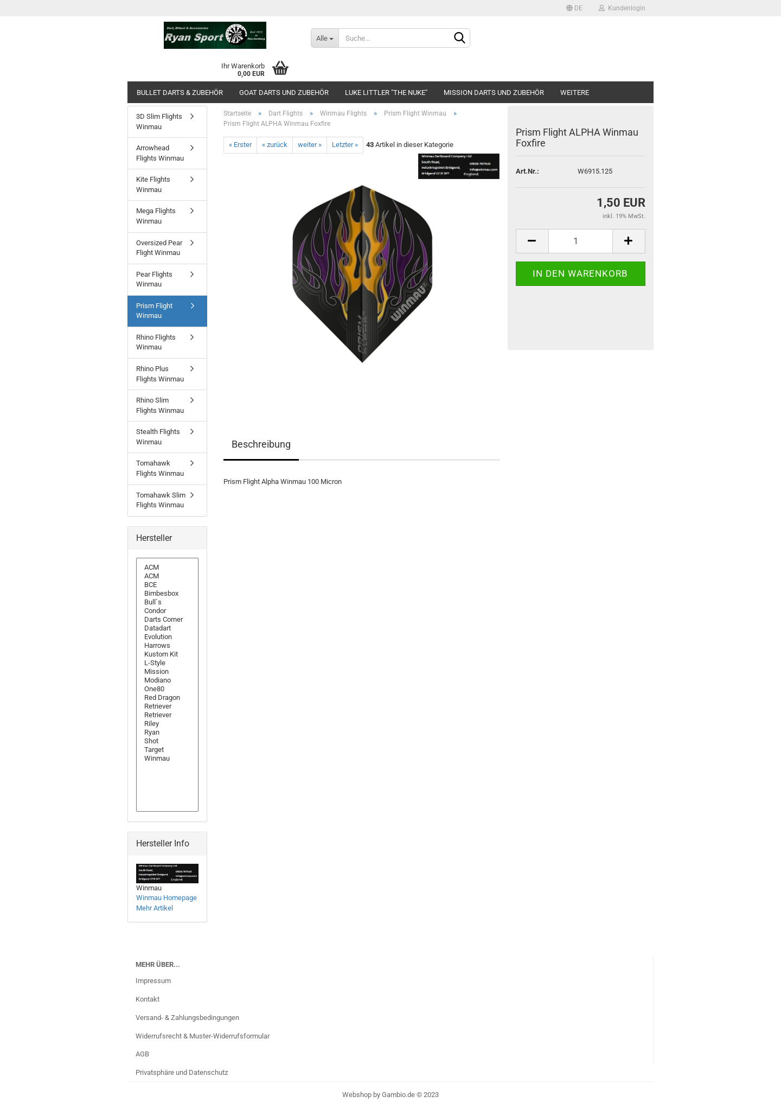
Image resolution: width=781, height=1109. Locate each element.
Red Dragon (167, 697)
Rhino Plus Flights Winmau (160, 374)
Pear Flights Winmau (154, 279)
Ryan (167, 732)
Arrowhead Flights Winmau (160, 153)
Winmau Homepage (166, 898)
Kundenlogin (622, 8)
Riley (167, 723)
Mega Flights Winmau (156, 216)
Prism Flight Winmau (154, 311)
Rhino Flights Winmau (156, 342)
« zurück (274, 145)
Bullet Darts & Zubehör (180, 92)
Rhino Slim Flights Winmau (160, 405)
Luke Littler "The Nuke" (386, 92)
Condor (167, 611)
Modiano (167, 680)
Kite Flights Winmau (153, 184)
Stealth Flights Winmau (158, 437)
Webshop (357, 1095)
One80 (167, 689)
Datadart (167, 628)
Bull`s (167, 602)
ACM (167, 567)
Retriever (167, 706)
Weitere (574, 92)
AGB (142, 1054)
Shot (167, 741)
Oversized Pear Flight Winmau (159, 248)
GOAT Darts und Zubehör (284, 92)
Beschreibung (261, 444)
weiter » (310, 145)
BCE (167, 585)
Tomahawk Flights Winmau (160, 468)
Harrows (167, 645)
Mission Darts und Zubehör (494, 92)
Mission (167, 671)
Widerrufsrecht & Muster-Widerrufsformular (203, 1036)
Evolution (167, 637)
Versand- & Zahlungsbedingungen (187, 1018)
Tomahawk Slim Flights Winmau (160, 500)
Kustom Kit (167, 654)
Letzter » (345, 145)
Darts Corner (167, 619)
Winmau (167, 758)
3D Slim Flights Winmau (159, 121)
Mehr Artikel (154, 908)
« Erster (240, 145)
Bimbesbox (167, 593)
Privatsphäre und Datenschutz (182, 1072)
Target (167, 749)
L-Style (167, 663)
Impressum (153, 981)
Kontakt (147, 999)
